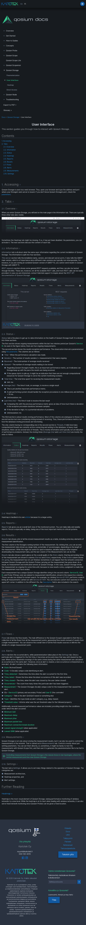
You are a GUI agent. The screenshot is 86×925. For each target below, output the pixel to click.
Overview (10, 31)
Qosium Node (11, 95)
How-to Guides (12, 41)
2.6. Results (8, 162)
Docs (3, 117)
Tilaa (54, 900)
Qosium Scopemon (13, 65)
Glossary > (7, 110)
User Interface (12, 80)
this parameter (11, 352)
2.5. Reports (8, 159)
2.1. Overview (8, 147)
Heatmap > (7, 793)
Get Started (10, 36)
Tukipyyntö (67, 838)
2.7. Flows (7, 165)
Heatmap (10, 85)
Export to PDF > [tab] (9, 105)
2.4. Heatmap (8, 156)
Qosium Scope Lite (13, 60)
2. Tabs (5, 144)
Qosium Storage (12, 70)
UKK (68, 835)
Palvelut (68, 842)
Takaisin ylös (68, 854)
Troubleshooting (12, 99)
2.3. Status (7, 153)
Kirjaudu (68, 828)
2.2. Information (9, 150)
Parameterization (13, 75)
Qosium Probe (11, 51)
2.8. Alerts (7, 168)
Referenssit (68, 845)
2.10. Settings (8, 174)
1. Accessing (6, 141)
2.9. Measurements (11, 171)
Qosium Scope (11, 56)
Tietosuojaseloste (68, 848)
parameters (6, 194)
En (21, 4)
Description (47, 582)
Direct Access (12, 90)
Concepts (10, 46)
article (27, 517)
